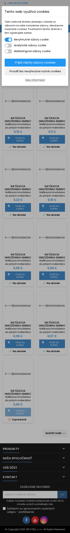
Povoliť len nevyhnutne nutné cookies (35, 71)
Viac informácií (35, 80)
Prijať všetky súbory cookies (35, 62)
